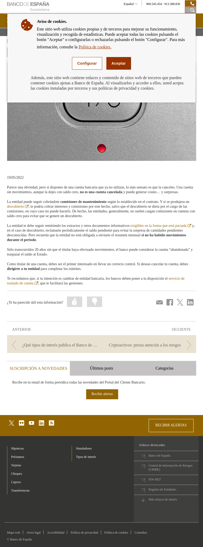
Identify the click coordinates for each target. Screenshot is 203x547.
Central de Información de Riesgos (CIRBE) (170, 467)
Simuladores (84, 448)
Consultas (140, 532)
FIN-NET (155, 479)
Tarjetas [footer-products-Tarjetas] (16, 465)
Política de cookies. (95, 47)
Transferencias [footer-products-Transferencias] (20, 490)
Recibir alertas (102, 394)
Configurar (87, 63)
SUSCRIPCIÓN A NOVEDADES (38, 368)
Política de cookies (116, 532)
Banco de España (159, 455)
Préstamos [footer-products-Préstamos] (17, 457)
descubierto (18, 206)
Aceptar (119, 63)
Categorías (164, 368)
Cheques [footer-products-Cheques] (16, 474)
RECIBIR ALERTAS (171, 425)
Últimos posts (101, 368)
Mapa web (13, 532)
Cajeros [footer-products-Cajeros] (16, 482)
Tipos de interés (86, 457)
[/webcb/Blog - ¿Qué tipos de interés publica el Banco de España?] (54, 345)
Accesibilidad (55, 532)
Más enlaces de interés (163, 499)
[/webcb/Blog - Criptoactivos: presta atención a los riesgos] (149, 345)
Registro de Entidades (162, 489)
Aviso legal (34, 532)
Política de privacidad (84, 532)
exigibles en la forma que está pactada (161, 226)
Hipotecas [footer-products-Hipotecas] (17, 448)
